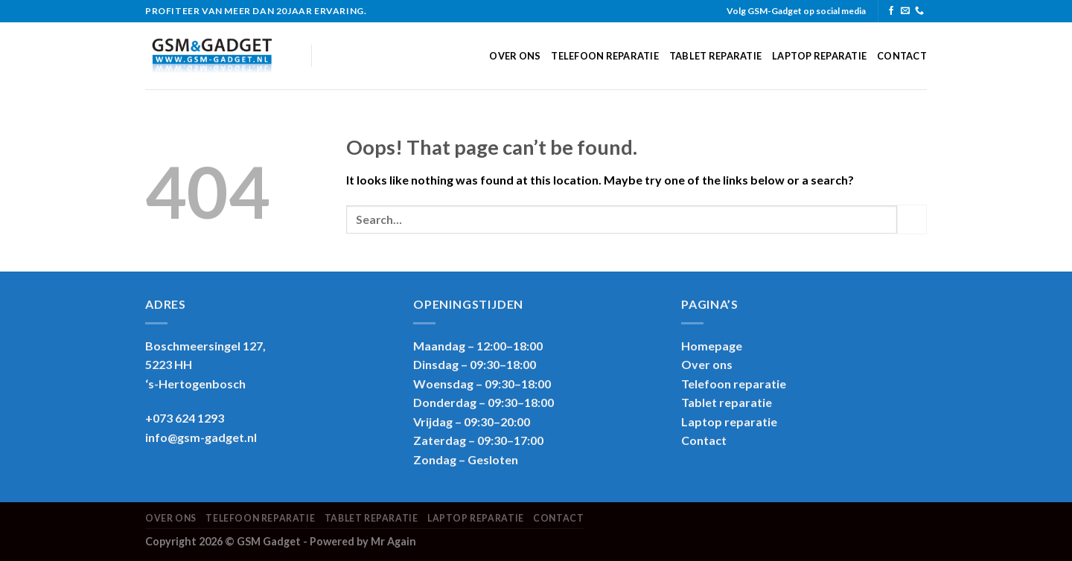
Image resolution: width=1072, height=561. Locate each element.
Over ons (514, 56)
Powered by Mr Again (363, 541)
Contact (902, 56)
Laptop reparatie (819, 56)
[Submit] (912, 219)
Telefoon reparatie (605, 56)
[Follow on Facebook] (891, 11)
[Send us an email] (905, 11)
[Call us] (919, 11)
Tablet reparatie (715, 56)
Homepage (711, 346)
